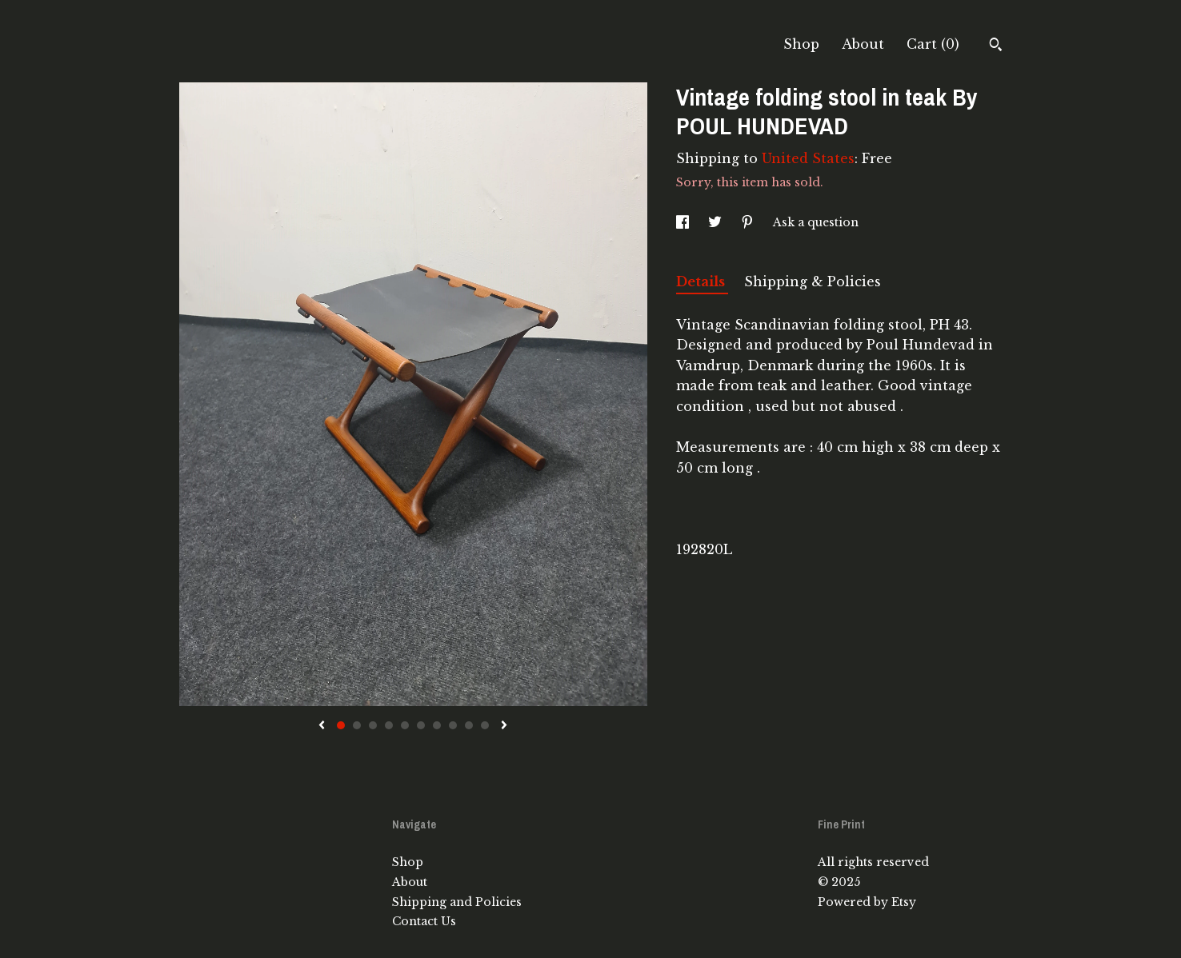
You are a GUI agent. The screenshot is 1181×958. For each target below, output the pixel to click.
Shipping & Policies (812, 281)
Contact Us (424, 921)
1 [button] (341, 725)
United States (808, 158)
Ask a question (816, 222)
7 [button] (437, 725)
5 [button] (405, 725)
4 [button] (389, 725)
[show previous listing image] (322, 726)
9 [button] (469, 725)
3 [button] (373, 725)
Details (702, 281)
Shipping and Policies (457, 902)
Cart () (933, 44)
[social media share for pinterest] (749, 222)
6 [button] (421, 725)
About (863, 44)
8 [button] (453, 725)
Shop (801, 44)
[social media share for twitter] (716, 222)
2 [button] (357, 725)
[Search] (996, 46)
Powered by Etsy (867, 902)
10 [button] (485, 725)
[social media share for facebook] (684, 222)
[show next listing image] (504, 726)
